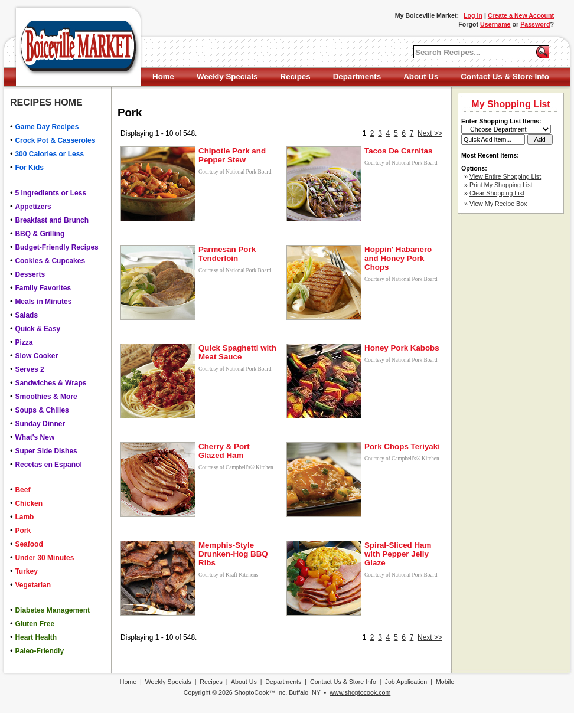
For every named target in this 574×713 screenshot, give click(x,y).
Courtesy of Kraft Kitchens (228, 575)
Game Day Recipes (47, 127)
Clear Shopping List (496, 193)
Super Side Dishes (46, 451)
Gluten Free (34, 624)
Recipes (296, 76)
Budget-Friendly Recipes (56, 247)
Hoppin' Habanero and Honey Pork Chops (398, 258)
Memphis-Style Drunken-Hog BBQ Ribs (233, 554)
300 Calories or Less (49, 154)
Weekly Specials (227, 76)
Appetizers (33, 206)
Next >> (430, 133)
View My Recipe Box (498, 203)
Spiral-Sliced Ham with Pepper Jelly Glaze (397, 554)
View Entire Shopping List (505, 176)
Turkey (26, 571)
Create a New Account (521, 15)
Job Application (406, 681)
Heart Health (36, 637)
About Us (420, 76)
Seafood (29, 544)
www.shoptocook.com (360, 692)
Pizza (23, 342)
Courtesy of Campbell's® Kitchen (235, 467)
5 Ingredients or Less (50, 193)
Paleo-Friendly (39, 651)
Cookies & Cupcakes (50, 261)
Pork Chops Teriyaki (402, 446)
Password (535, 24)
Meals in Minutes (43, 301)
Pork (23, 530)
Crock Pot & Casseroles (55, 140)
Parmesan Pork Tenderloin (227, 254)
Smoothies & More (46, 397)
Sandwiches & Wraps (50, 383)
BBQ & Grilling (39, 234)
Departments (357, 76)
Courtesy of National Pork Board (234, 172)
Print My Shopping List (501, 184)
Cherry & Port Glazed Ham (224, 451)
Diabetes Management (52, 610)
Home (163, 76)
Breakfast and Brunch (52, 220)
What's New (34, 437)
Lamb (24, 517)
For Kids (29, 167)
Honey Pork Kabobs (401, 348)
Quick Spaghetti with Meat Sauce (237, 352)
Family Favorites (43, 288)
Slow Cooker (36, 356)
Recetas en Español (48, 464)
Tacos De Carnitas (398, 150)
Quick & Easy (37, 329)
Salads (26, 315)
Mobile (445, 681)
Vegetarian (33, 585)
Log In (473, 15)
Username (495, 24)
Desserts (30, 274)
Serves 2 (29, 369)
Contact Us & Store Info (505, 76)
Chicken (29, 503)
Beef (22, 490)
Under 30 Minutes (44, 558)
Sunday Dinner (40, 424)
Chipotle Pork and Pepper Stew (232, 155)
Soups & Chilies (42, 410)
